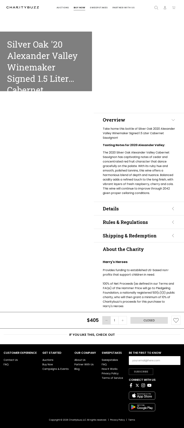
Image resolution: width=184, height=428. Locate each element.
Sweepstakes (99, 7)
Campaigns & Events (55, 369)
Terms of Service (112, 378)
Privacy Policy (110, 373)
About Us (80, 360)
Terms (131, 419)
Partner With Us (123, 7)
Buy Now (79, 7)
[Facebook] (132, 386)
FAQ (6, 364)
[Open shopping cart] (174, 8)
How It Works (110, 369)
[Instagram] (144, 386)
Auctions (63, 7)
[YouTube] (150, 386)
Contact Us (11, 360)
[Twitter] (138, 386)
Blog (77, 369)
